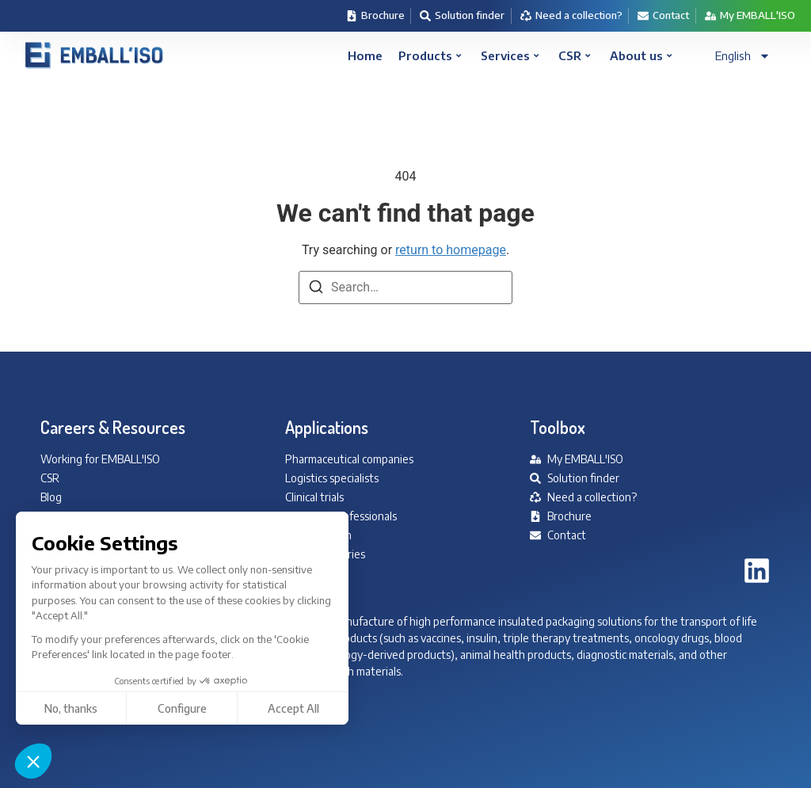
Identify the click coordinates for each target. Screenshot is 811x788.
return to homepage (450, 249)
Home (365, 55)
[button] (33, 761)
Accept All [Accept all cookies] (145, 708)
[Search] (316, 289)
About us (641, 55)
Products (429, 55)
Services (510, 55)
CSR (574, 55)
